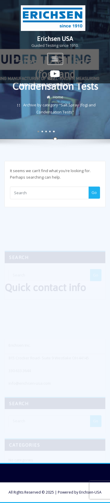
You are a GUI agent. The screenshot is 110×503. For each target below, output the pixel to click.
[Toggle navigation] (55, 59)
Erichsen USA (55, 38)
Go (94, 195)
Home (58, 101)
